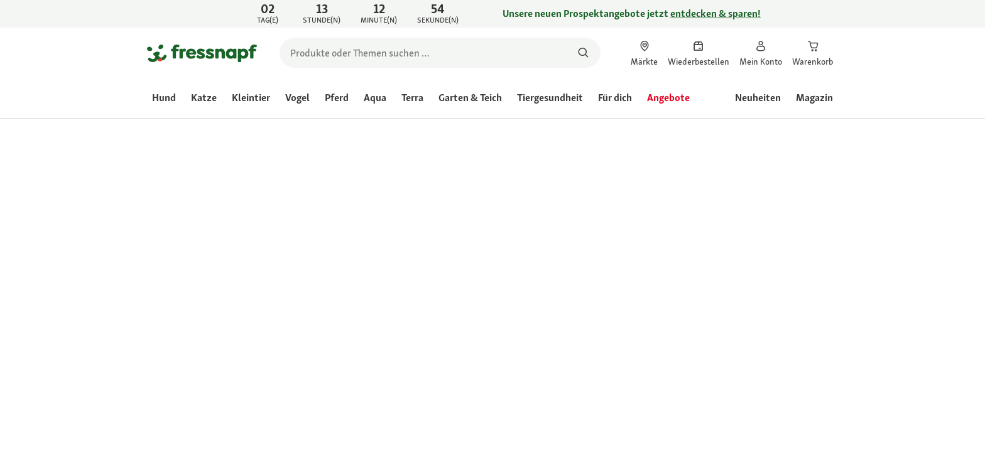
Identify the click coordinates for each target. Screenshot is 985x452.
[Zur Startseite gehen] (202, 52)
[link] (492, 14)
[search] (440, 53)
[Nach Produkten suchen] (583, 53)
